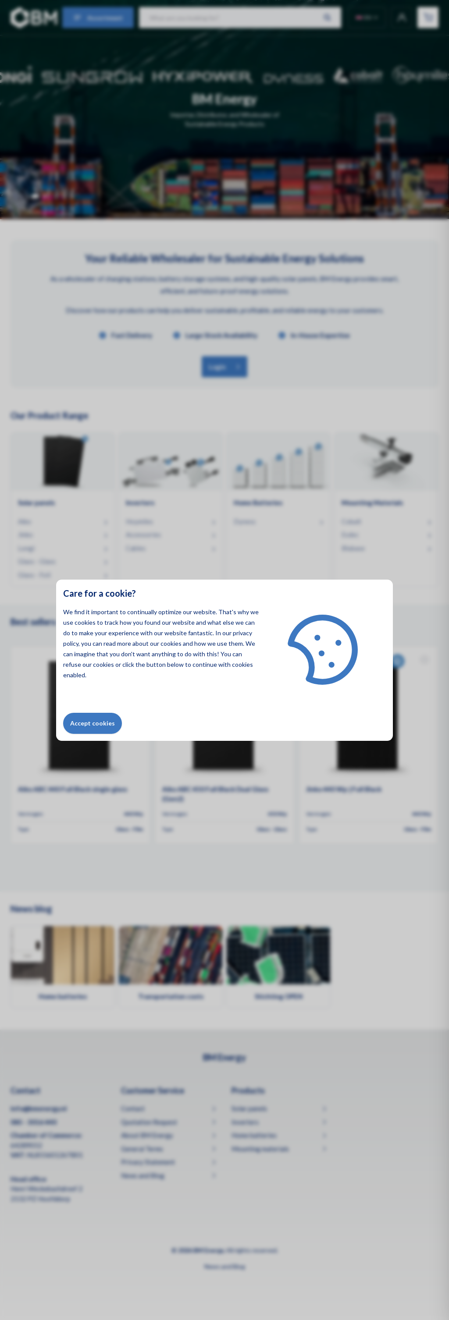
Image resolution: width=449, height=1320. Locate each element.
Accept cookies (92, 723)
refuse (72, 664)
